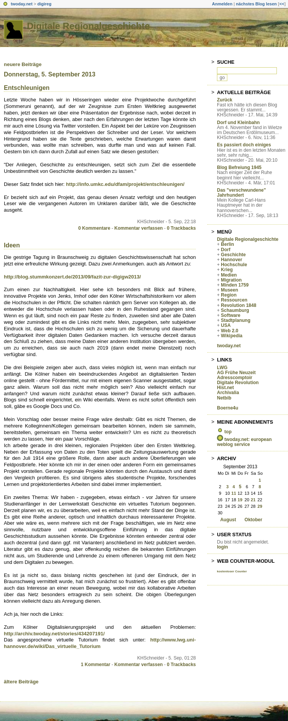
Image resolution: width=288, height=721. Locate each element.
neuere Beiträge (22, 64)
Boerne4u (227, 408)
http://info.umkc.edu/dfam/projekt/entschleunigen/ (125, 184)
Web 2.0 (229, 330)
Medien (229, 275)
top (228, 431)
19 (240, 499)
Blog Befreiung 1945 (239, 167)
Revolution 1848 (238, 305)
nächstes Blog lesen (256, 4)
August (228, 519)
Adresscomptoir (234, 377)
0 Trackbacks (181, 228)
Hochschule (234, 264)
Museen (229, 290)
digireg (44, 4)
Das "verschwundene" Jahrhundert (241, 192)
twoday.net (22, 4)
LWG (222, 367)
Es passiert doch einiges (244, 145)
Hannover (231, 259)
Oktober (253, 519)
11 (234, 493)
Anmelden (222, 4)
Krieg (227, 269)
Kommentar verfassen (138, 228)
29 (260, 506)
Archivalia (228, 392)
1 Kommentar (96, 664)
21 (253, 499)
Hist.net (225, 387)
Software (230, 315)
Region (229, 295)
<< (281, 4)
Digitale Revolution (238, 382)
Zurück (224, 100)
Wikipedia (231, 335)
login (222, 547)
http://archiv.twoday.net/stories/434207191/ (54, 633)
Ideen (12, 245)
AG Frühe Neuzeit (236, 372)
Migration (231, 280)
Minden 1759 (234, 285)
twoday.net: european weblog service (244, 442)
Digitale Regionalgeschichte (88, 26)
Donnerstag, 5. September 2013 (49, 74)
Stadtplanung (235, 320)
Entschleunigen (27, 88)
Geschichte (233, 254)
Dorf (225, 249)
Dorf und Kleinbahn (238, 122)
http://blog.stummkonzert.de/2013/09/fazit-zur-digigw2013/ (72, 277)
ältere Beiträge (21, 682)
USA (225, 325)
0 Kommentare (94, 228)
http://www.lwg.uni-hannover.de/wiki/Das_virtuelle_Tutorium (100, 643)
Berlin (227, 244)
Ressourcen (234, 300)
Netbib (224, 398)
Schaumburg (235, 310)
